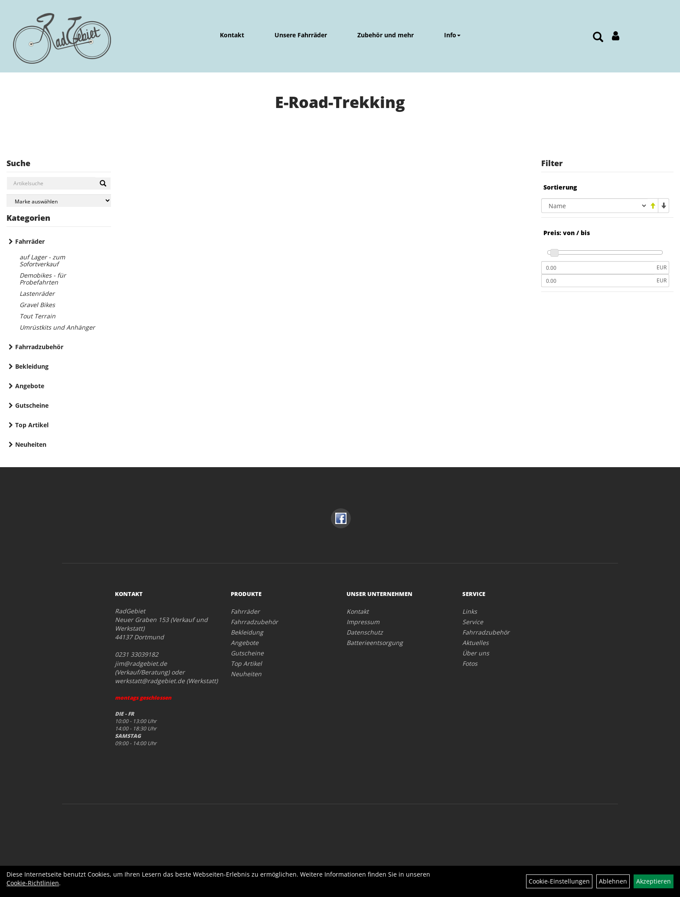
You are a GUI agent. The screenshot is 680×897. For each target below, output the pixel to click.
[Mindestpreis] (597, 267)
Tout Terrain (38, 316)
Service (472, 622)
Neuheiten (30, 444)
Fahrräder (30, 241)
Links (469, 611)
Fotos (469, 663)
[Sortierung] (594, 205)
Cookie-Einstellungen (559, 881)
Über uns (475, 653)
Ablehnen (613, 881)
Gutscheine (32, 405)
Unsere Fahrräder (301, 35)
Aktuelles (475, 642)
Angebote (29, 386)
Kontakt (232, 35)
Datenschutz (365, 632)
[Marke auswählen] (59, 200)
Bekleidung (32, 366)
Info (452, 35)
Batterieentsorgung (375, 642)
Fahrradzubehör (39, 347)
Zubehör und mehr (385, 35)
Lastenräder (37, 293)
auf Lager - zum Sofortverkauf (42, 260)
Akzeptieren (653, 881)
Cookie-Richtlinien (33, 883)
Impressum (363, 622)
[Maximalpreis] (597, 280)
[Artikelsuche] (598, 37)
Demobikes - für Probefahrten (43, 278)
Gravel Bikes (37, 305)
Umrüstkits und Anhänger (57, 327)
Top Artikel (32, 425)
